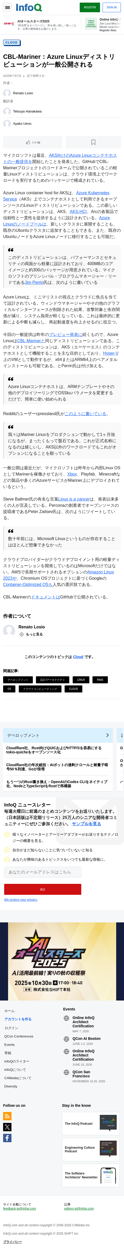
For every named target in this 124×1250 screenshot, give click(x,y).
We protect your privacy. (21, 900)
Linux (81, 680)
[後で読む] (93, 142)
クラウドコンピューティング (40, 689)
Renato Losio (23, 93)
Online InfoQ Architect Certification (84, 1022)
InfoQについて (15, 1070)
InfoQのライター (17, 1061)
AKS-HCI (78, 211)
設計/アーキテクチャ (52, 680)
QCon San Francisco (81, 1074)
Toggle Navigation (7, 7)
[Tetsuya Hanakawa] (7, 111)
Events (9, 1045)
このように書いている (85, 413)
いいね (36, 142)
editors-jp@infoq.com (79, 1208)
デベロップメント (18, 680)
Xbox (72, 474)
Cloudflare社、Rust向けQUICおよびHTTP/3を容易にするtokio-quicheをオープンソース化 (54, 750)
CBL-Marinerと (31, 341)
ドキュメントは (45, 597)
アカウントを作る (18, 1019)
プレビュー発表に (65, 334)
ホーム (9, 1011)
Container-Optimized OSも (28, 584)
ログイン (11, 1028)
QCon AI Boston (87, 1038)
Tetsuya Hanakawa (27, 111)
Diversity (10, 1086)
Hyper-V (111, 353)
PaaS (100, 680)
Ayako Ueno (22, 124)
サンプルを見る (86, 824)
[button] (42, 889)
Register (90, 7)
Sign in (112, 7)
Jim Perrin (34, 282)
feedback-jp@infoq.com (19, 1208)
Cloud (11, 42)
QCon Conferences (18, 1036)
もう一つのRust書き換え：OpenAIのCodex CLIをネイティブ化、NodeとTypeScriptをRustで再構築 (56, 784)
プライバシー (12, 1242)
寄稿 (7, 1053)
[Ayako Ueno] (7, 124)
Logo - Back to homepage (29, 6)
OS (9, 689)
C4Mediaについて (18, 1078)
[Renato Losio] (7, 93)
